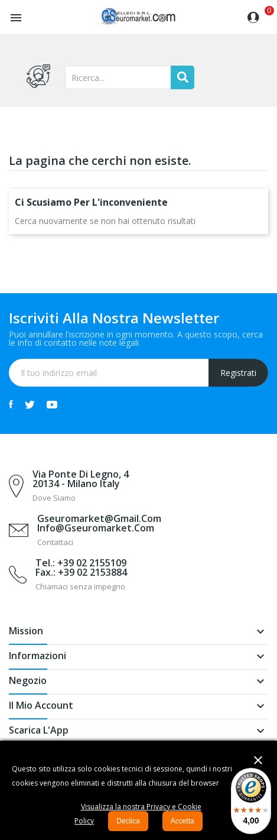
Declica (127, 821)
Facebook (11, 404)
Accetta (182, 821)
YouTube (52, 404)
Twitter (30, 404)
